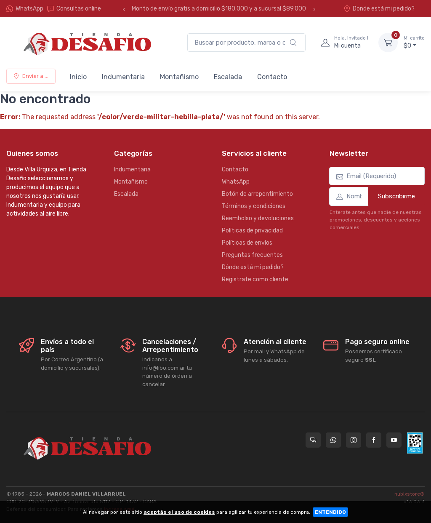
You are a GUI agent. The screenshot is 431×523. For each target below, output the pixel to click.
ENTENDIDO (330, 512)
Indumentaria (123, 77)
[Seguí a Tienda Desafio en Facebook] (373, 440)
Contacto (272, 77)
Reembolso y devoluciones (258, 218)
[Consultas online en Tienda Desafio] (313, 440)
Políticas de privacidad (252, 230)
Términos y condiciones (253, 206)
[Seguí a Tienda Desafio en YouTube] (394, 440)
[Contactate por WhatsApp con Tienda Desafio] (333, 440)
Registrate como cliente (255, 279)
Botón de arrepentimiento (257, 193)
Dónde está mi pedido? (253, 267)
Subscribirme (396, 196)
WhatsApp (29, 8)
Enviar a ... (30, 76)
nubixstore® (409, 494)
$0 (414, 42)
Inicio (78, 77)
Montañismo (179, 77)
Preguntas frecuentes (252, 255)
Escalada (228, 77)
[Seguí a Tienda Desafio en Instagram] (353, 440)
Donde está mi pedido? (379, 8)
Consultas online (74, 8)
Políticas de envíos (247, 242)
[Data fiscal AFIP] (415, 443)
